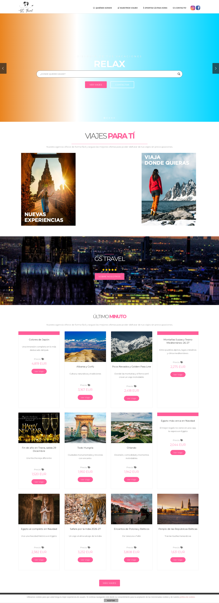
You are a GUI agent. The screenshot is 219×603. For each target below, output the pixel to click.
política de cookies (187, 597)
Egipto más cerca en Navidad (178, 420)
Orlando (131, 447)
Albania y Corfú (85, 366)
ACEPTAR (111, 600)
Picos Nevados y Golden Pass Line (131, 366)
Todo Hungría (85, 447)
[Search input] (108, 74)
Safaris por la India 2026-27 (85, 528)
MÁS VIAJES (109, 583)
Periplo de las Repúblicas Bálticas (177, 528)
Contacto (179, 8)
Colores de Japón (39, 339)
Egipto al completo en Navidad (39, 528)
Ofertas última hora (155, 8)
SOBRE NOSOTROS (110, 276)
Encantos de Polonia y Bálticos (131, 528)
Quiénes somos (102, 8)
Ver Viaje (39, 371)
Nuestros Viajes (127, 8)
